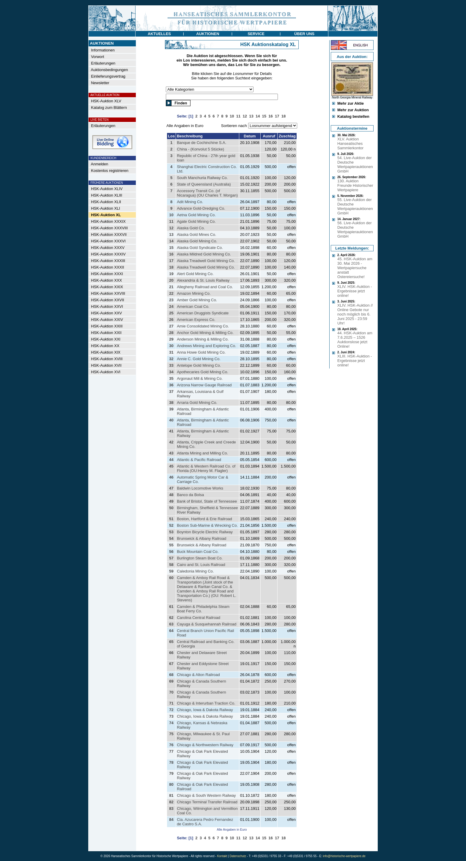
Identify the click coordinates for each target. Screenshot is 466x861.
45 (171, 466)
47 (171, 488)
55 (171, 545)
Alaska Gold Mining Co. (197, 241)
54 (171, 538)
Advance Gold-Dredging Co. (201, 208)
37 (171, 391)
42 (171, 442)
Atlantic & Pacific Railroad (199, 459)
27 (171, 326)
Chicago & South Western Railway (206, 795)
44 (171, 459)
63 (171, 624)
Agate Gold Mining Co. (196, 221)
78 (171, 762)
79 (171, 773)
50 (171, 508)
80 (171, 784)
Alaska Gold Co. (191, 228)
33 (171, 365)
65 (171, 641)
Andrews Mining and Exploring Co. (206, 346)
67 (171, 663)
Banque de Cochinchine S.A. (201, 142)
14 (171, 241)
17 (171, 260)
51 (171, 519)
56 (171, 551)
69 (171, 681)
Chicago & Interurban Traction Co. (206, 703)
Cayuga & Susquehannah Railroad (206, 624)
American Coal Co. (193, 306)
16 (171, 254)
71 (171, 703)
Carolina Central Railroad (198, 617)
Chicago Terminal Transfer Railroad (207, 802)
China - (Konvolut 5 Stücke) (200, 149)
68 (171, 674)
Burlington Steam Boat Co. (200, 558)
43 (171, 453)
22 (171, 293)
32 (171, 359)
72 (171, 710)
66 (171, 652)
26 (171, 319)
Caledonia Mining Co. (195, 571)
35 (171, 378)
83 (171, 808)
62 (171, 617)
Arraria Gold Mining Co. (197, 402)
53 (171, 532)
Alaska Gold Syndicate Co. (200, 247)
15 (171, 247)
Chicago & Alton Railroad (198, 674)
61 (171, 606)
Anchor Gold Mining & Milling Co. (205, 332)
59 (171, 571)
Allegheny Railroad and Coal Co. (205, 287)
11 (171, 221)
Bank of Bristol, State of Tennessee (207, 501)
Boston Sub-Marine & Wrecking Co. (207, 525)
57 (171, 558)
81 (171, 795)
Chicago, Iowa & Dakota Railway (205, 710)
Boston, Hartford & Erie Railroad (204, 519)
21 (171, 287)
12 (171, 228)
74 (171, 723)
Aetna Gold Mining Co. (196, 215)
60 (171, 577)
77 (171, 751)
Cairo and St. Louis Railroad (201, 564)
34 (171, 372)
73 (171, 716)
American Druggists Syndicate (203, 313)
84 (171, 819)
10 (171, 215)
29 (171, 339)
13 (171, 234)
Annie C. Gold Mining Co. (199, 359)
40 (171, 420)
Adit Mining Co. (190, 202)
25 (171, 313)
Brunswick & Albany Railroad (201, 538)
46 (171, 477)
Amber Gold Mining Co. (197, 300)
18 (171, 267)
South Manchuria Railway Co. (202, 177)
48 (171, 495)
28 (171, 332)
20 (171, 280)
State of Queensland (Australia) (204, 184)
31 (171, 352)
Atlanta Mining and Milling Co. (202, 453)
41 (171, 431)
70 (171, 692)
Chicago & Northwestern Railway (205, 745)
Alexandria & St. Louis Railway (203, 280)
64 (171, 630)
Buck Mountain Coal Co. (197, 551)
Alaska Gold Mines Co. (196, 234)
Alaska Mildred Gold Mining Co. (204, 254)
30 (171, 346)
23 (171, 300)
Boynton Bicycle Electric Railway (205, 532)
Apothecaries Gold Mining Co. (202, 372)
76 (171, 745)
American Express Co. (196, 319)
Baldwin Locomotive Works (200, 488)
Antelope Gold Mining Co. (199, 365)
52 (171, 525)
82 (171, 802)
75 (171, 734)
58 (171, 564)
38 (171, 402)
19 (171, 274)
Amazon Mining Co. (193, 293)
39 (171, 409)
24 (171, 306)
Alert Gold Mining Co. (195, 274)
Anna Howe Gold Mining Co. (201, 352)
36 (171, 385)
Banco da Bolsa (190, 495)
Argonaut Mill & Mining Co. (200, 378)
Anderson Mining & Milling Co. (203, 339)
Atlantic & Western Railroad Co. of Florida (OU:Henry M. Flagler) (206, 468)
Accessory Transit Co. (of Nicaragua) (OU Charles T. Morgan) (207, 193)
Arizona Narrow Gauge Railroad (204, 385)
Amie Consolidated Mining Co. (203, 326)
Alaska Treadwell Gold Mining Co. (206, 260)
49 (171, 501)
